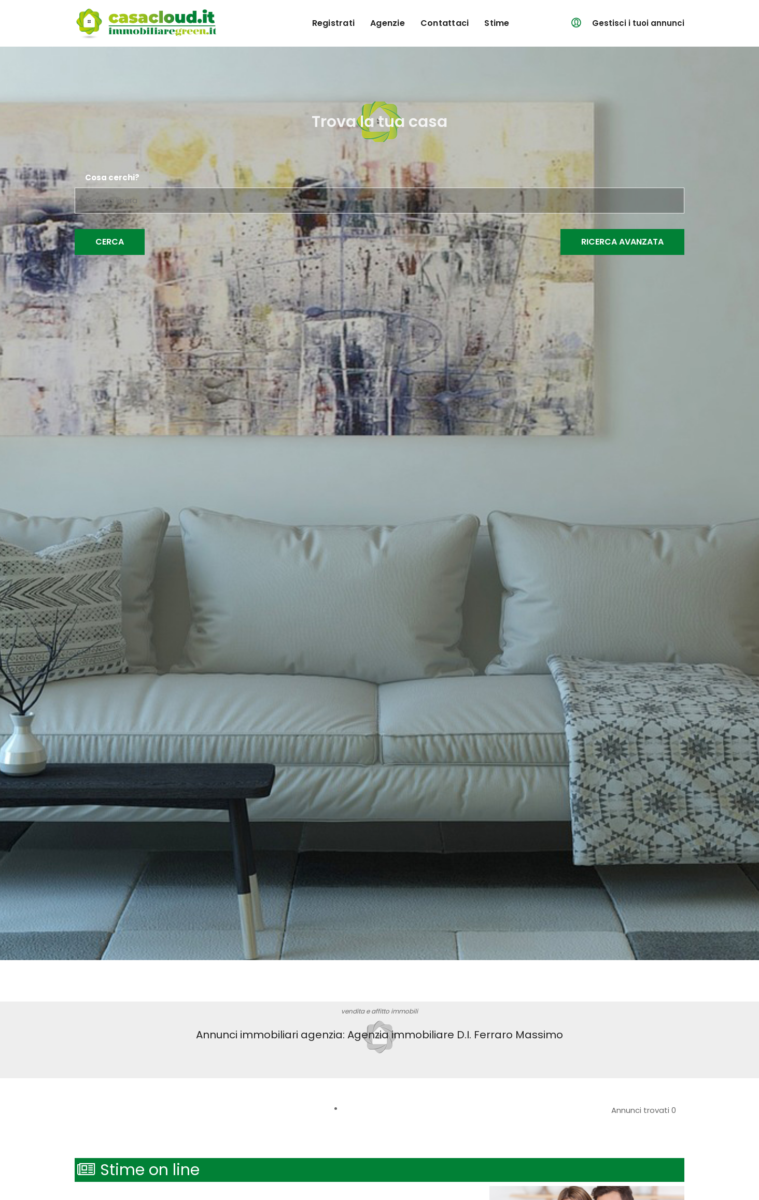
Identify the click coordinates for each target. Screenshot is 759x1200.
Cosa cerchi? (112, 177)
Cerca (109, 242)
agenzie (387, 23)
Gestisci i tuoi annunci (638, 23)
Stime (496, 23)
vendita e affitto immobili (379, 1011)
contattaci (444, 23)
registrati (333, 23)
